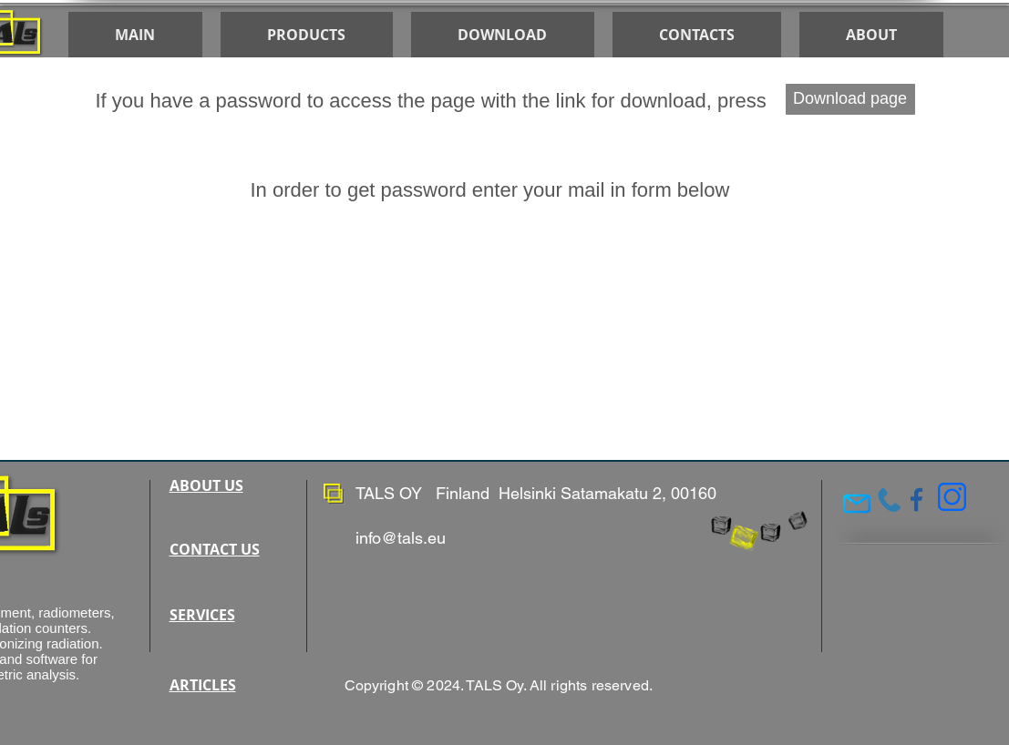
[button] (502, 34)
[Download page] (850, 99)
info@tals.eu (400, 537)
